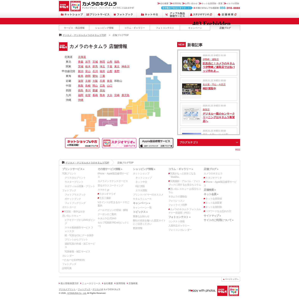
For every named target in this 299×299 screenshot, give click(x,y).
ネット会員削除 (213, 207)
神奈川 (125, 66)
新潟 (80, 71)
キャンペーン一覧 (142, 207)
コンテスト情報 (176, 221)
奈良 (109, 80)
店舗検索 (227, 14)
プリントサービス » (73, 169)
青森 (80, 61)
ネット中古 (150, 14)
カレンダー (68, 255)
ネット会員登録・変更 (212, 3)
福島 (117, 61)
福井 (102, 71)
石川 (95, 71)
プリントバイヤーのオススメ (148, 194)
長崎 (95, 95)
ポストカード (69, 207)
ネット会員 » (211, 194)
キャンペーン (195, 28)
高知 (102, 90)
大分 (109, 95)
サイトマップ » (212, 215)
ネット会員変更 (213, 202)
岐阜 (80, 75)
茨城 (80, 66)
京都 (88, 80)
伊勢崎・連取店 (211, 59)
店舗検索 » (210, 189)
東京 (117, 66)
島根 (88, 85)
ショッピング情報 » (144, 169)
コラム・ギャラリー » (180, 169)
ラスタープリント (74, 181)
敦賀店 (206, 109)
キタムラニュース (142, 198)
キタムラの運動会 (177, 196)
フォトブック (124, 14)
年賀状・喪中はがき (74, 211)
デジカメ (96, 289)
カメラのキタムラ (64, 6)
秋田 (102, 61)
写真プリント (69, 173)
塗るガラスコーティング (110, 185)
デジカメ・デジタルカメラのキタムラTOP (84, 35)
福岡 (80, 95)
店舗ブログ (225, 28)
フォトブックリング (75, 203)
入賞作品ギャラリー (178, 225)
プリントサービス (98, 14)
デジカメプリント (67, 289)
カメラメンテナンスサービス (113, 181)
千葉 (109, 66)
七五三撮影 (105, 198)
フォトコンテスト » (179, 216)
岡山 (95, 85)
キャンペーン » (141, 203)
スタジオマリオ (75, 6)
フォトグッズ (69, 264)
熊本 (102, 95)
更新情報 (137, 228)
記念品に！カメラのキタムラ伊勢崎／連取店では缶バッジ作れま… (219, 67)
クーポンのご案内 (107, 214)
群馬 (95, 66)
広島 (102, 85)
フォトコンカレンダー (180, 229)
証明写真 (67, 268)
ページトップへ (231, 279)
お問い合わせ (191, 3)
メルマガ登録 (233, 3)
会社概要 (164, 3)
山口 (109, 85)
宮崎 (117, 95)
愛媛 (95, 90)
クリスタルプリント (75, 177)
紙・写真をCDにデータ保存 (79, 235)
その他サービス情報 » (110, 169)
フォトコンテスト (165, 28)
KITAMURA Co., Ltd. (77, 293)
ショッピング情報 (104, 28)
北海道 (82, 56)
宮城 (95, 61)
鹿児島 (125, 95)
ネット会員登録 (213, 198)
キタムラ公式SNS (107, 218)
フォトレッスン (176, 200)
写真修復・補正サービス (77, 251)
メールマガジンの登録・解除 (113, 210)
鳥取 (80, 85)
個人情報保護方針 (69, 283)
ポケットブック (73, 198)
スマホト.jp (103, 189)
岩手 (88, 61)
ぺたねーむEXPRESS (73, 259)
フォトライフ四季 (177, 204)
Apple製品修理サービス (176, 14)
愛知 (95, 75)
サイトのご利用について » (218, 220)
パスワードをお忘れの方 (218, 211)
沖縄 (80, 99)
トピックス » (140, 211)
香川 (88, 90)
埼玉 (102, 66)
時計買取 (140, 186)
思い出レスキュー (71, 215)
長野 (117, 71)
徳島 (80, 90)
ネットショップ (72, 14)
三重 (102, 75)
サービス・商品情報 (74, 28)
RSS (237, 149)
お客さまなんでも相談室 (200, 7)
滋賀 (80, 80)
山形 (109, 61)
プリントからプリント (76, 239)
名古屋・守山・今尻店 (214, 84)
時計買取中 (209, 88)
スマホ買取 (141, 190)
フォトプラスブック (75, 194)
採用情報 (177, 3)
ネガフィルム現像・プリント (80, 186)
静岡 (88, 75)
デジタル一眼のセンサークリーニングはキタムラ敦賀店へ (219, 117)
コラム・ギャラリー (134, 28)
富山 (88, 71)
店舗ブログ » (211, 169)
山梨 (109, 71)
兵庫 (102, 80)
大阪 (95, 80)
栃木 (88, 66)
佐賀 (88, 95)
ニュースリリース (91, 283)
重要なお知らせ (141, 216)
